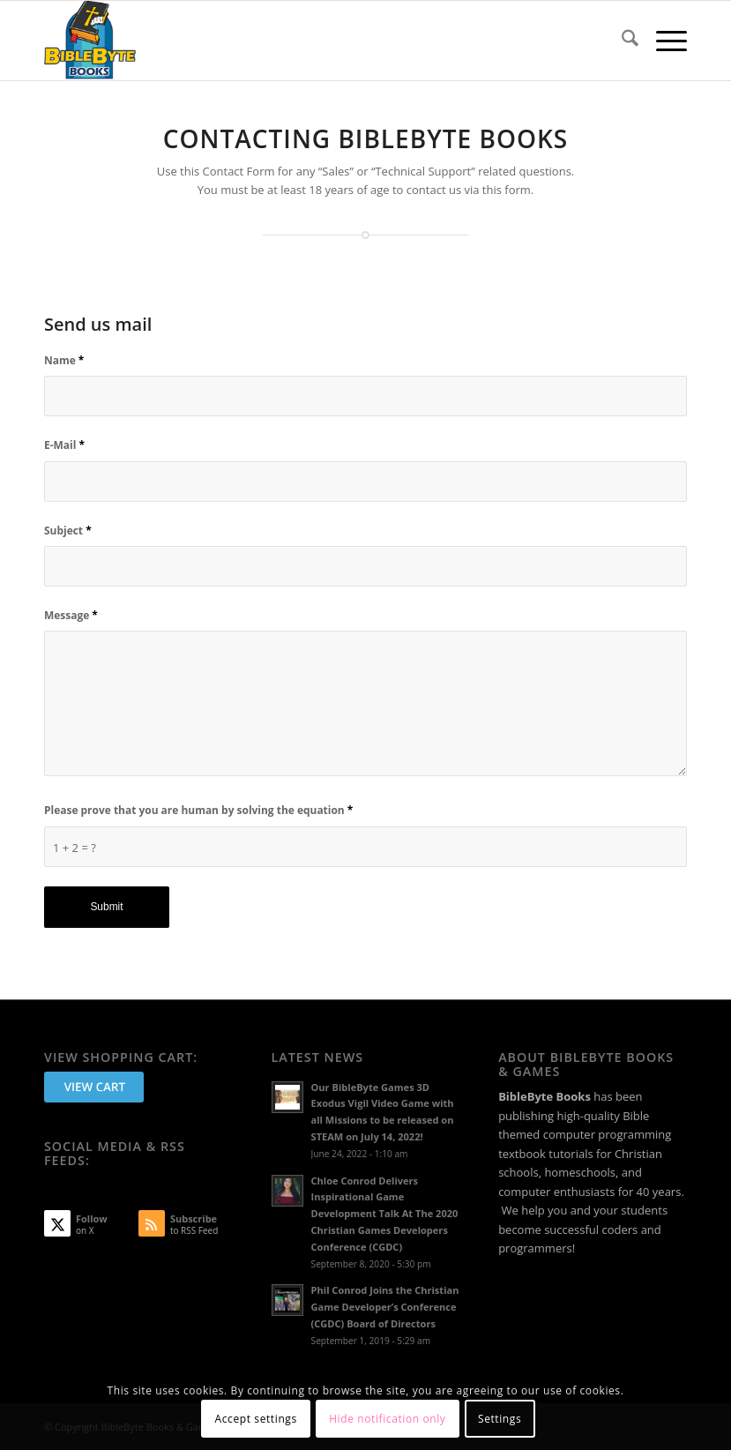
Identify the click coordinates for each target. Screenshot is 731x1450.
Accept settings (256, 1418)
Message (71, 615)
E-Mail (64, 444)
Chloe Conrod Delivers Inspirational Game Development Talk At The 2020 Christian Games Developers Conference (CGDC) (385, 1213)
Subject (68, 530)
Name (64, 360)
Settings (499, 1418)
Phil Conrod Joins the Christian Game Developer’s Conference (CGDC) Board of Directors (385, 1306)
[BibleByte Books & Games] (90, 40)
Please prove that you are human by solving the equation (198, 810)
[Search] (621, 40)
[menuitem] (621, 40)
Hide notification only (387, 1418)
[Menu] (662, 40)
